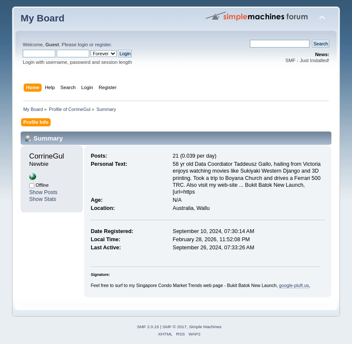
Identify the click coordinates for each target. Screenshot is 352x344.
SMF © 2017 (175, 326)
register (103, 44)
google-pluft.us (294, 285)
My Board (42, 18)
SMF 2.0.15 (148, 326)
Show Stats (42, 199)
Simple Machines (205, 326)
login (83, 44)
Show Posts (43, 192)
